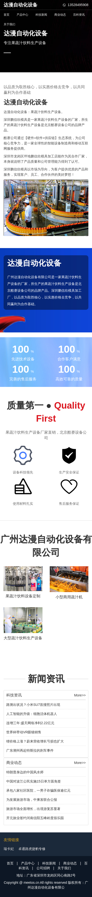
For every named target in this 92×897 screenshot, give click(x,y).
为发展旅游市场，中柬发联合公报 (31, 800)
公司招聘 (43, 868)
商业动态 (60, 14)
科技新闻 (41, 14)
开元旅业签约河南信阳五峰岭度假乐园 (35, 818)
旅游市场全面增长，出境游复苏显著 (33, 809)
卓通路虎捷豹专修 (31, 849)
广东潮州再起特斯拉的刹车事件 (30, 750)
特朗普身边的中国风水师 (24, 772)
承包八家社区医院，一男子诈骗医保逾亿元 (38, 790)
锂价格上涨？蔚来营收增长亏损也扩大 (35, 741)
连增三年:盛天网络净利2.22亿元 (30, 723)
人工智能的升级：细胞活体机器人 (31, 714)
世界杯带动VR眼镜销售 (23, 732)
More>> (80, 695)
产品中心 (22, 14)
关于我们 (9, 24)
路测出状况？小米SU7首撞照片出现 (33, 705)
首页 (6, 14)
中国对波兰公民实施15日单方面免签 (33, 781)
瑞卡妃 (9, 849)
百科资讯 (79, 14)
